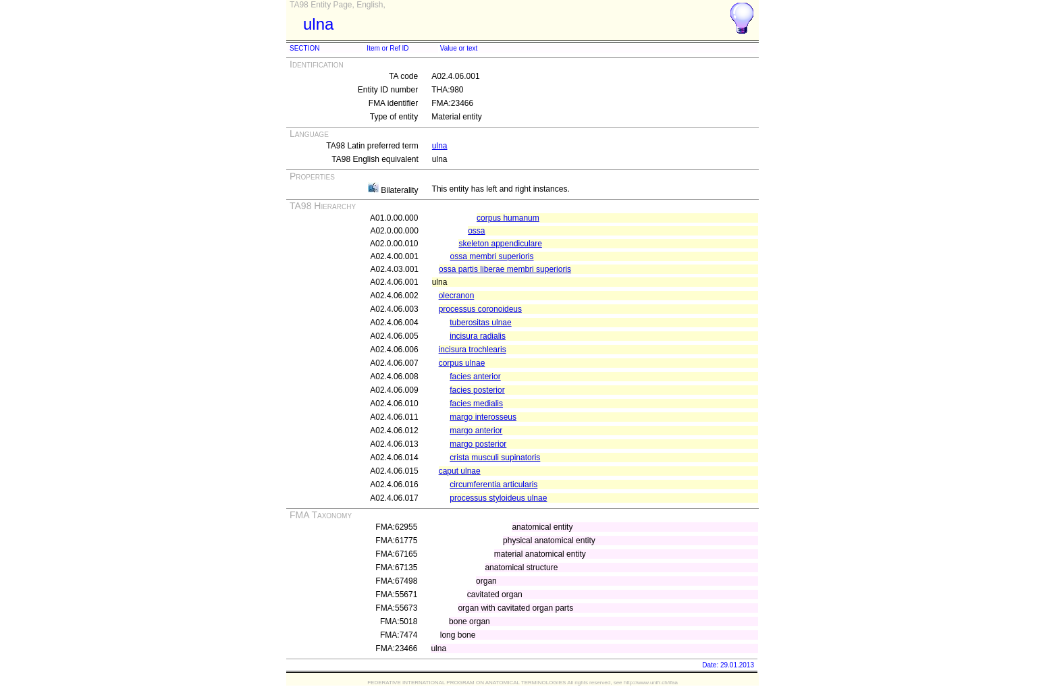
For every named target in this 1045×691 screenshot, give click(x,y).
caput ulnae (460, 471)
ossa (476, 231)
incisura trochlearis (472, 349)
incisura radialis (478, 336)
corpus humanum (508, 218)
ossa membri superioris (492, 256)
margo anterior (476, 430)
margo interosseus (483, 417)
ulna (440, 145)
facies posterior (477, 390)
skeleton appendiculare (499, 243)
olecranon (457, 295)
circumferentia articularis (493, 484)
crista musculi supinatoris (495, 457)
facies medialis (476, 403)
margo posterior (478, 444)
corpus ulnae (462, 363)
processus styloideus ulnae (498, 498)
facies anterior (475, 376)
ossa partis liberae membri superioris (505, 269)
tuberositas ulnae (480, 322)
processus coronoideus (480, 309)
